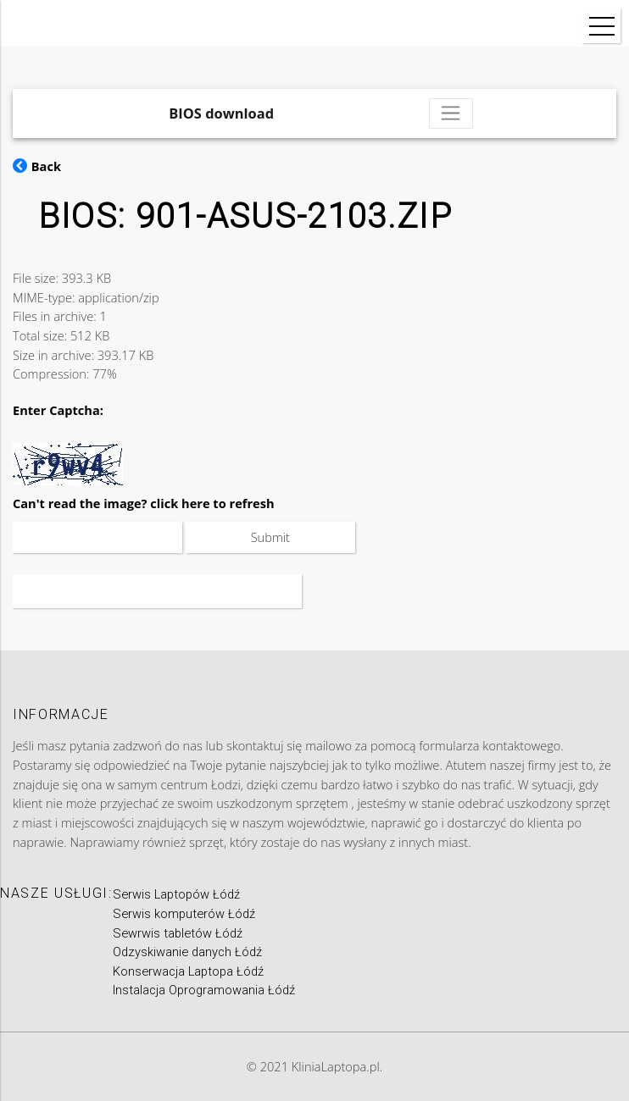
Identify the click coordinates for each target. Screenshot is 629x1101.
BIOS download (221, 113)
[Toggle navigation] (450, 114)
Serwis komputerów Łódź (184, 913)
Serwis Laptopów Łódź (176, 894)
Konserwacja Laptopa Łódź (188, 971)
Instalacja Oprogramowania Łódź (204, 990)
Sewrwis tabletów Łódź (177, 933)
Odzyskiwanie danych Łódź (187, 952)
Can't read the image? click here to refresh (144, 503)
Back (37, 166)
